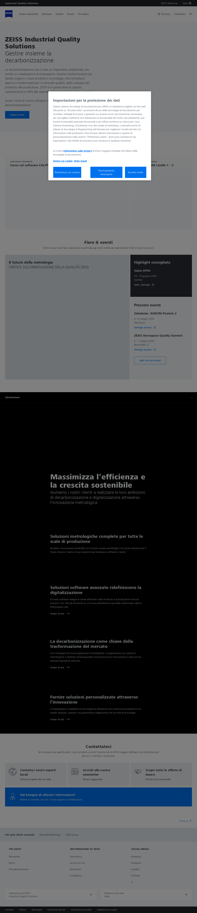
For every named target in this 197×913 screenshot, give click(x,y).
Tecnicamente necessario (106, 172)
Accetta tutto (135, 172)
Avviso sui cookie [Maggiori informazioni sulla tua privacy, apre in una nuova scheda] (63, 161)
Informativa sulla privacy (77, 150)
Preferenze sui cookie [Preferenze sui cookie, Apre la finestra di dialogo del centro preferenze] (67, 172)
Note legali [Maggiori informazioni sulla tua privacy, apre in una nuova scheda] (80, 161)
